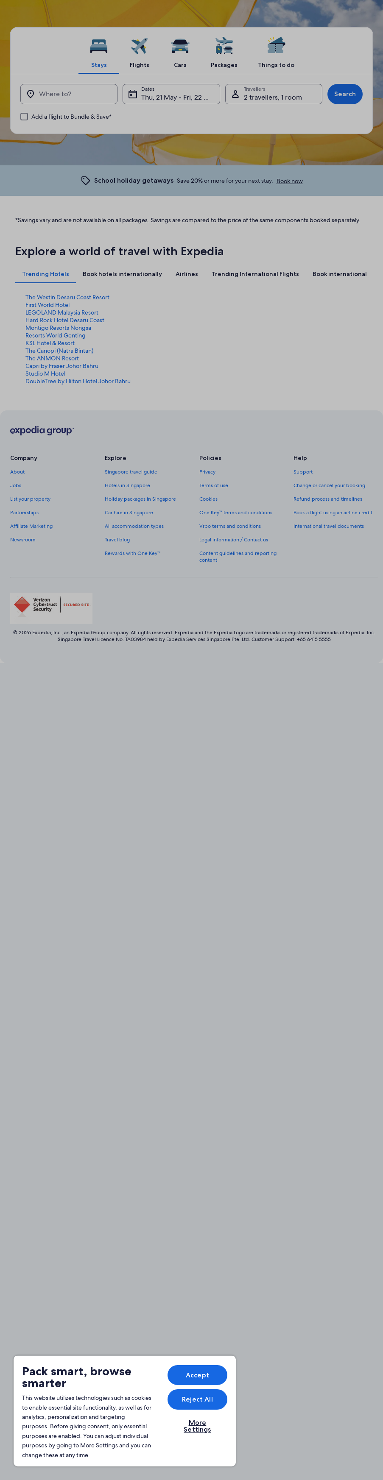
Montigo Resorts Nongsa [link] (58, 328)
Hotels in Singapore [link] (127, 485)
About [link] (17, 471)
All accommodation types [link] (134, 526)
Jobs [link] (15, 485)
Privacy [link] (207, 471)
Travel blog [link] (117, 539)
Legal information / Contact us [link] (233, 539)
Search (345, 94)
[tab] (98, 50)
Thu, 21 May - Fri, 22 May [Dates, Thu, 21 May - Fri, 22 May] (179, 97)
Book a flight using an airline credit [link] (333, 512)
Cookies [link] (208, 499)
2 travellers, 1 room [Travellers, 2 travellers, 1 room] (273, 97)
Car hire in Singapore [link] (129, 512)
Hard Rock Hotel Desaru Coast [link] (64, 320)
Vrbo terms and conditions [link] (230, 526)
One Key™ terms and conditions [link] (236, 512)
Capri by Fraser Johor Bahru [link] (61, 366)
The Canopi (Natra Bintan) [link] (59, 350)
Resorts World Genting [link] (55, 335)
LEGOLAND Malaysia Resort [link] (61, 312)
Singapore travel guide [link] (131, 471)
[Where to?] (68, 94)
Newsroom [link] (23, 539)
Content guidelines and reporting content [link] (238, 556)
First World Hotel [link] (47, 305)
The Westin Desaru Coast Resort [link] (67, 297)
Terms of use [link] (213, 485)
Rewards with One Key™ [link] (133, 553)
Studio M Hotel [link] (45, 373)
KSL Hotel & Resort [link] (50, 343)
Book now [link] (290, 181)
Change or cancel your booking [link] (329, 485)
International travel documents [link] (329, 526)
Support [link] (303, 471)
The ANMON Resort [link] (52, 358)
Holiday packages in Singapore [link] (140, 499)
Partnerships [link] (24, 512)
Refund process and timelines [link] (328, 499)
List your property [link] (30, 499)
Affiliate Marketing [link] (31, 526)
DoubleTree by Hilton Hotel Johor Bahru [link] (78, 381)
